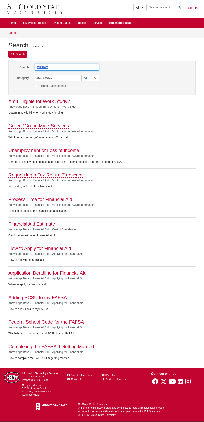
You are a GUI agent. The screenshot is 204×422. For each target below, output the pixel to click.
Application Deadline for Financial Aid (47, 273)
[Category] (55, 78)
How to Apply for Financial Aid (39, 248)
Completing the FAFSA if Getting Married (51, 346)
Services (97, 22)
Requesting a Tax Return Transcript (45, 174)
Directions (110, 375)
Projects (81, 22)
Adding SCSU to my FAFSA (37, 297)
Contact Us (75, 379)
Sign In (193, 7)
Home (12, 22)
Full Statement (152, 411)
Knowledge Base (120, 22)
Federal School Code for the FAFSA (46, 322)
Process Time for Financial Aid (40, 199)
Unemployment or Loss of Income (43, 150)
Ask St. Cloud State (80, 375)
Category (23, 78)
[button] (85, 78)
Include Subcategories (51, 85)
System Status (62, 22)
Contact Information (33, 376)
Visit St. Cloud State (115, 379)
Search (14, 32)
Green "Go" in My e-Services (38, 125)
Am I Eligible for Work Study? (39, 101)
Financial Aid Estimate (31, 224)
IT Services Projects (34, 22)
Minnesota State (102, 407)
